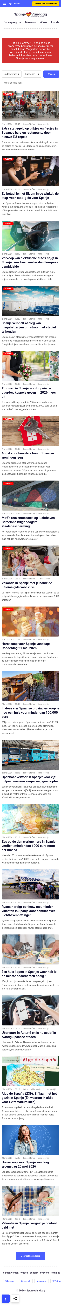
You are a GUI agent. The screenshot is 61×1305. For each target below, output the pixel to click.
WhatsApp (10, 1281)
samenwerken (11, 1272)
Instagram (41, 1281)
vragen (24, 1272)
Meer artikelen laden (30, 1256)
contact (34, 1272)
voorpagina (12, 22)
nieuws (30, 22)
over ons (44, 1272)
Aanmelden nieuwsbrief (45, 4)
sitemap (55, 1272)
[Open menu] (4, 3)
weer (43, 22)
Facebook (26, 1281)
